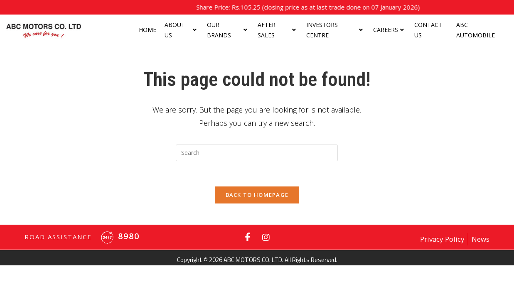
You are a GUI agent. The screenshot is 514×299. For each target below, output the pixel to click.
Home (147, 30)
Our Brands (227, 30)
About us (181, 30)
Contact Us (428, 30)
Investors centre (334, 30)
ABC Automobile (475, 30)
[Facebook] (247, 237)
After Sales (277, 30)
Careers (388, 30)
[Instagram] (266, 237)
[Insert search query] (257, 153)
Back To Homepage (257, 195)
